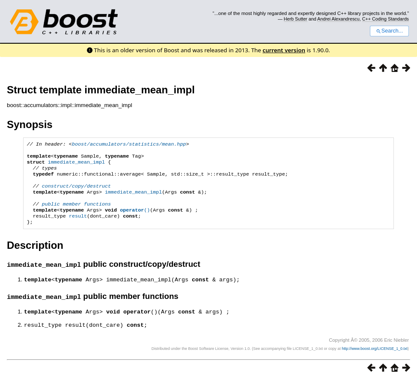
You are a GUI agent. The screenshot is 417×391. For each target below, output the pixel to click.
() (135, 220)
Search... (389, 31)
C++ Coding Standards (385, 18)
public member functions (76, 213)
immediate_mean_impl (76, 165)
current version (283, 50)
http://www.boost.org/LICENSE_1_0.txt (375, 359)
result (78, 227)
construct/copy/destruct (76, 192)
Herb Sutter (295, 18)
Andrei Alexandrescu (338, 18)
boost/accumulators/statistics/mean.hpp (129, 144)
